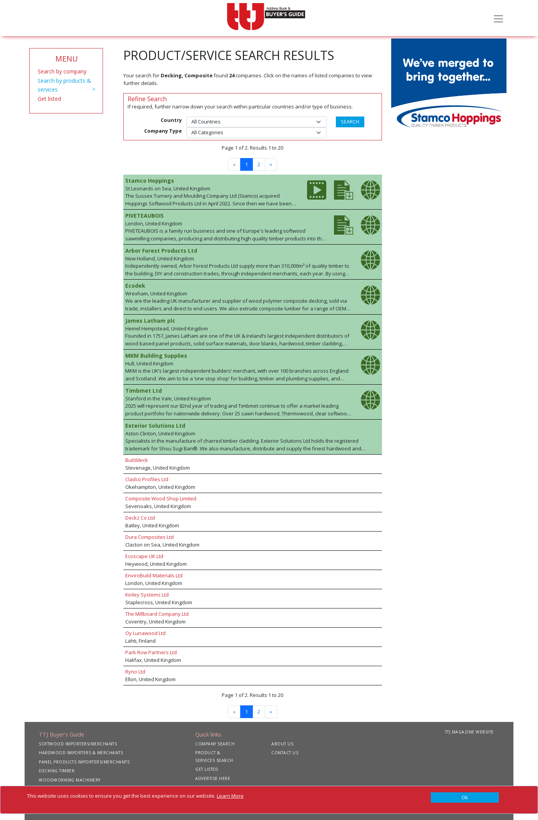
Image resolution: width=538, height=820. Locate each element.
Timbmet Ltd (143, 390)
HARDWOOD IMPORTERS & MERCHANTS (81, 752)
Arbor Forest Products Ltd (161, 250)
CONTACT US (284, 752)
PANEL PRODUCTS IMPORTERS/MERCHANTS (84, 762)
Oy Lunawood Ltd (145, 633)
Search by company (62, 71)
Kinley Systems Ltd (147, 594)
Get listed (49, 98)
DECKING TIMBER (57, 770)
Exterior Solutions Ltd (155, 425)
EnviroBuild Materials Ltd (154, 575)
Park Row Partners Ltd (151, 652)
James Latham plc (150, 320)
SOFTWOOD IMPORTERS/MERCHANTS (78, 744)
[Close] (465, 797)
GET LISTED (206, 769)
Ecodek (135, 285)
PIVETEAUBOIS (144, 215)
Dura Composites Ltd (149, 536)
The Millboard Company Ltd (157, 613)
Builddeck (136, 460)
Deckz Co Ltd (140, 517)
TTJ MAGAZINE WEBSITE (469, 732)
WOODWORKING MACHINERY (70, 780)
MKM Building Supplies (156, 355)
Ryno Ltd (135, 671)
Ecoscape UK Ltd (144, 556)
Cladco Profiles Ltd (146, 479)
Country (171, 120)
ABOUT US (282, 744)
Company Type (163, 130)
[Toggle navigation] (498, 18)
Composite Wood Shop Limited (160, 498)
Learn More (230, 795)
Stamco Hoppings (149, 180)
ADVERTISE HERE (212, 778)
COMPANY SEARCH (214, 744)
